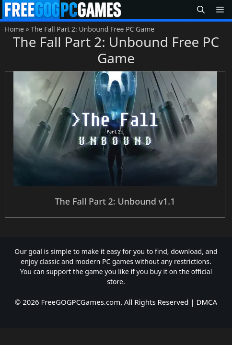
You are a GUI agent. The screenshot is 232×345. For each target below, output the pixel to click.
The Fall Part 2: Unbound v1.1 (115, 201)
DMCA (207, 302)
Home (14, 29)
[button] (200, 10)
